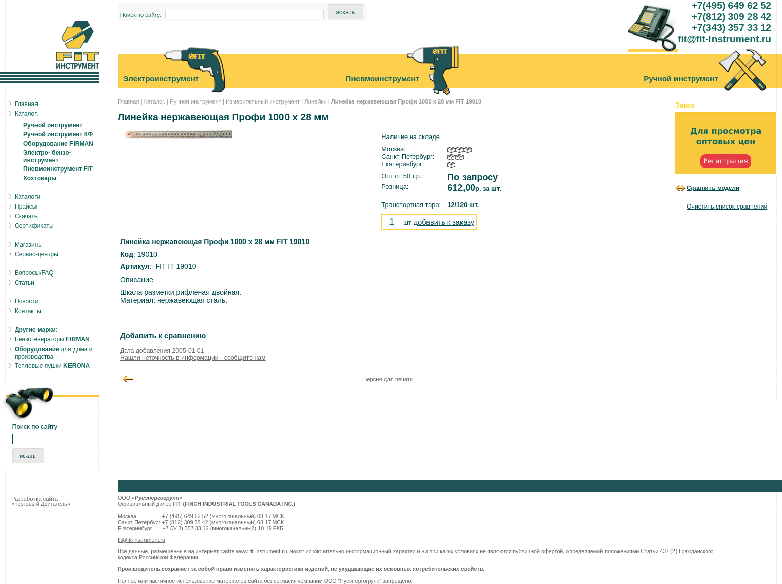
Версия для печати (388, 379)
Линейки (315, 101)
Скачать (26, 216)
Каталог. (154, 101)
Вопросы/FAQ (34, 273)
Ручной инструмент (195, 101)
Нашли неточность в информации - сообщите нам (193, 357)
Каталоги (27, 196)
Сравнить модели (713, 187)
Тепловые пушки (52, 365)
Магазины (29, 244)
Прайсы (26, 206)
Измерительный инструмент (263, 101)
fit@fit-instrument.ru (141, 540)
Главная (128, 101)
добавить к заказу (444, 222)
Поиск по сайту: (141, 15)
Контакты (28, 311)
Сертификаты (34, 225)
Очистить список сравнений (727, 206)
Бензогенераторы (52, 339)
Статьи (24, 282)
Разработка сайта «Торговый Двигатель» (40, 501)
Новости (26, 301)
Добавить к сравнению (163, 336)
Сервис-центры (36, 254)
